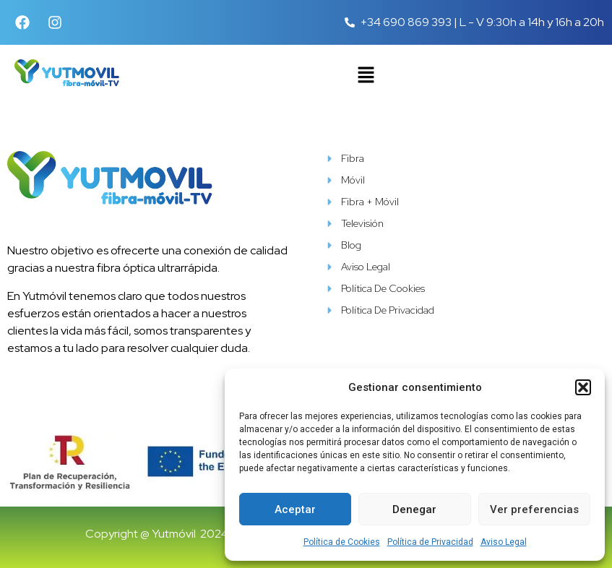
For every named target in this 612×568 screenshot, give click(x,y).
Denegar (414, 509)
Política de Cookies (341, 542)
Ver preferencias (534, 509)
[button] (583, 387)
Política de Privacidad (430, 542)
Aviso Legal (503, 542)
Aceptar (295, 509)
